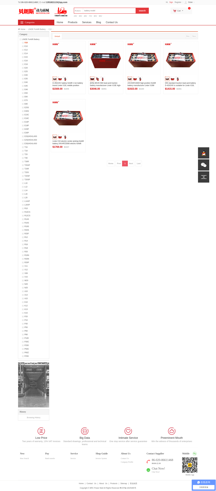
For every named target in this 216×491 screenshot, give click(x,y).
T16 (26, 147)
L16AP (27, 205)
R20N (26, 259)
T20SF (27, 176)
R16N (26, 255)
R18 (26, 248)
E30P (26, 133)
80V (95, 16)
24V (75, 16)
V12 (26, 270)
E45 (26, 86)
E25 (26, 71)
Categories (29, 22)
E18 (26, 64)
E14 (26, 53)
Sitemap (123, 483)
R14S (26, 219)
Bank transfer (50, 458)
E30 (26, 75)
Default (57, 36)
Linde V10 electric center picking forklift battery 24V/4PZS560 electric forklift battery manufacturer (68, 143)
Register (178, 2)
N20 (26, 284)
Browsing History (33, 418)
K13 (26, 309)
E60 (26, 97)
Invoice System (101, 458)
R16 (26, 244)
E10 (26, 46)
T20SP (27, 180)
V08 (26, 273)
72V (90, 16)
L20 (25, 198)
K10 (26, 302)
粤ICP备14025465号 (128, 488)
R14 (26, 241)
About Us (103, 483)
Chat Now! (156, 472)
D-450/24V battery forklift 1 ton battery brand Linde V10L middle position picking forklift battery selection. (67, 85)
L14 (25, 190)
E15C (26, 115)
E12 (26, 50)
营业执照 (133, 483)
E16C (26, 118)
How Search (24, 458)
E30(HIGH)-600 (30, 143)
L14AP (27, 201)
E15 (26, 57)
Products (72, 22)
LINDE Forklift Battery (37, 29)
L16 (25, 194)
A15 (26, 298)
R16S (26, 223)
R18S (26, 226)
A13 (26, 295)
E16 (26, 61)
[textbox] (105, 10)
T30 (26, 158)
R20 (26, 252)
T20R (26, 169)
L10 (25, 183)
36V (80, 16)
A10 (26, 291)
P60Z (26, 353)
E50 (26, 93)
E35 (26, 79)
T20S (26, 172)
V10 (26, 43)
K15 (26, 313)
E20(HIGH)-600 (30, 136)
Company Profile (127, 462)
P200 (26, 345)
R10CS (27, 212)
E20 (26, 68)
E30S (26, 111)
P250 (26, 356)
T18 (26, 151)
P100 (26, 338)
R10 (26, 208)
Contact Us (112, 22)
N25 (26, 288)
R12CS (27, 216)
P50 (26, 327)
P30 (26, 324)
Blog (98, 22)
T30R (26, 162)
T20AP (27, 165)
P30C (26, 342)
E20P (26, 129)
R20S (26, 230)
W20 (26, 280)
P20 (26, 316)
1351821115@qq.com (56, 2)
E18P (26, 125)
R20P (26, 262)
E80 (26, 104)
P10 (26, 320)
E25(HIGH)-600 (30, 140)
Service (73, 458)
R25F (26, 234)
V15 (26, 277)
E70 (26, 100)
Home (23, 29)
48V (85, 16)
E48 (26, 89)
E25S (26, 107)
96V (100, 16)
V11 (26, 266)
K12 (26, 306)
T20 (26, 154)
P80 (26, 334)
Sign (171, 2)
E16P (26, 122)
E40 (26, 82)
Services (86, 22)
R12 (26, 237)
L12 (25, 187)
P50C (26, 349)
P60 (26, 331)
